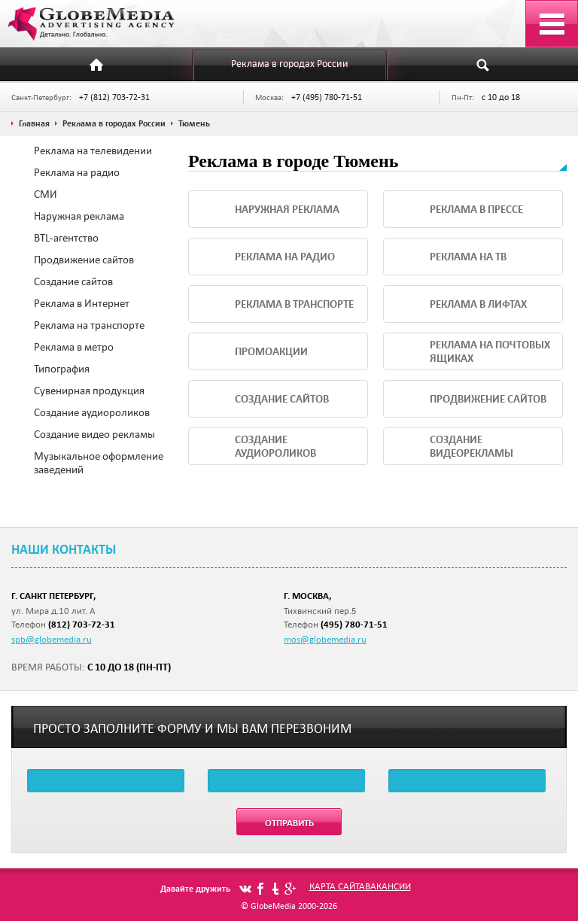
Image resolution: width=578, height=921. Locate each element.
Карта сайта (337, 886)
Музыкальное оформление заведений (98, 462)
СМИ (45, 194)
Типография (62, 368)
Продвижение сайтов (84, 259)
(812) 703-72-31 (81, 624)
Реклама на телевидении (93, 150)
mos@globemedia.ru (325, 639)
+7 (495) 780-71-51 (326, 96)
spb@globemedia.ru (51, 639)
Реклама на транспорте (89, 325)
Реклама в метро (74, 347)
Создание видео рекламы (94, 434)
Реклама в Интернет (81, 303)
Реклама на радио (77, 172)
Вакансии (388, 886)
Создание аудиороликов (92, 412)
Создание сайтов (73, 281)
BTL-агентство (66, 238)
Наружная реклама (79, 216)
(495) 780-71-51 (354, 624)
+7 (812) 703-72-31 (114, 96)
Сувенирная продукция (89, 390)
